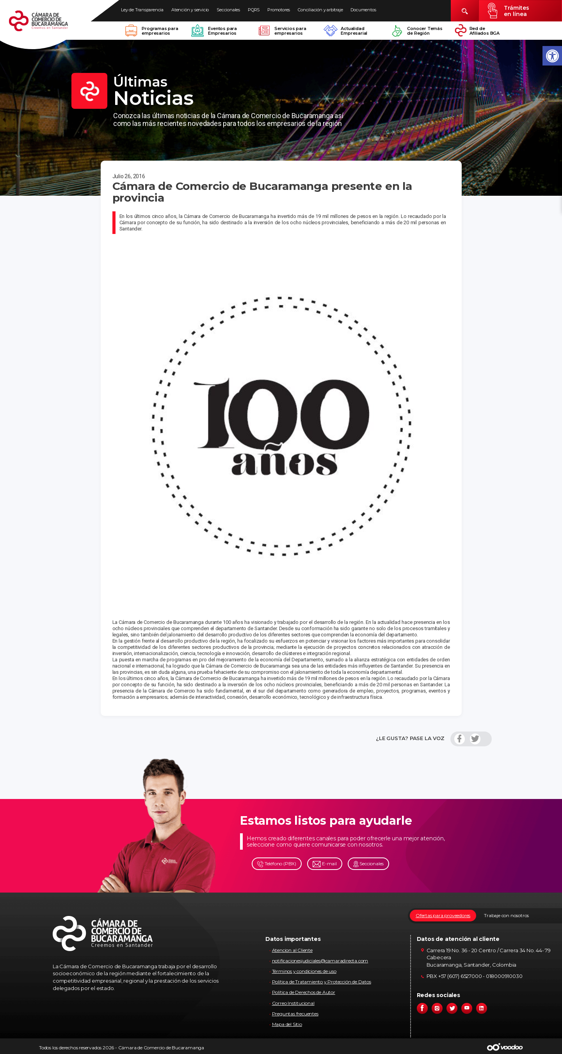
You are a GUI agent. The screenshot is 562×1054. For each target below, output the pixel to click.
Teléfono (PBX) (276, 864)
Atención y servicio (190, 9)
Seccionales (228, 9)
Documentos (363, 9)
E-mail (325, 864)
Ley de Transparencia (142, 9)
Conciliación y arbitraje (320, 9)
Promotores (278, 9)
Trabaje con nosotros (506, 915)
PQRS (254, 9)
